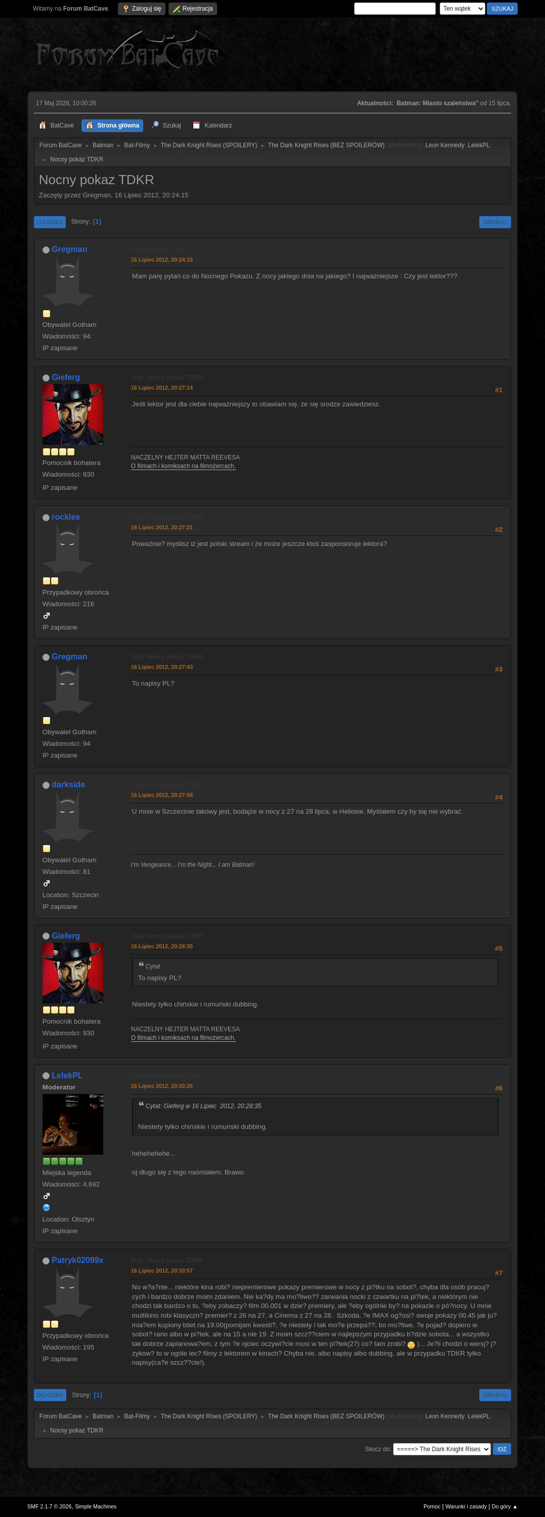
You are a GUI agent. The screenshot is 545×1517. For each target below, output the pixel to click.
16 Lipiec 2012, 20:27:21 (162, 527)
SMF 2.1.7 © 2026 (49, 1506)
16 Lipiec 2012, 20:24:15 (162, 260)
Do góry (50, 1395)
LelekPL (479, 145)
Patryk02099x (77, 1260)
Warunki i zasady (466, 1506)
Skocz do (377, 1448)
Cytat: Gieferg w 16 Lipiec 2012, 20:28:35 (204, 1106)
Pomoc (432, 1506)
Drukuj (495, 222)
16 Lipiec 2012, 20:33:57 (162, 1271)
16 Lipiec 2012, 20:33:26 (162, 1086)
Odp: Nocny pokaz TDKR (167, 377)
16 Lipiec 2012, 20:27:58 (162, 795)
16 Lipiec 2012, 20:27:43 (162, 667)
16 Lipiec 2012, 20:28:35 (162, 946)
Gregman (69, 249)
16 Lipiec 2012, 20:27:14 (162, 388)
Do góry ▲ (505, 1506)
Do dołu (50, 222)
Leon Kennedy (445, 145)
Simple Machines (95, 1506)
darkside (68, 784)
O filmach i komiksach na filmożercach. (183, 466)
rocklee (66, 517)
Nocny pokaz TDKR (159, 249)
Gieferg (66, 377)
